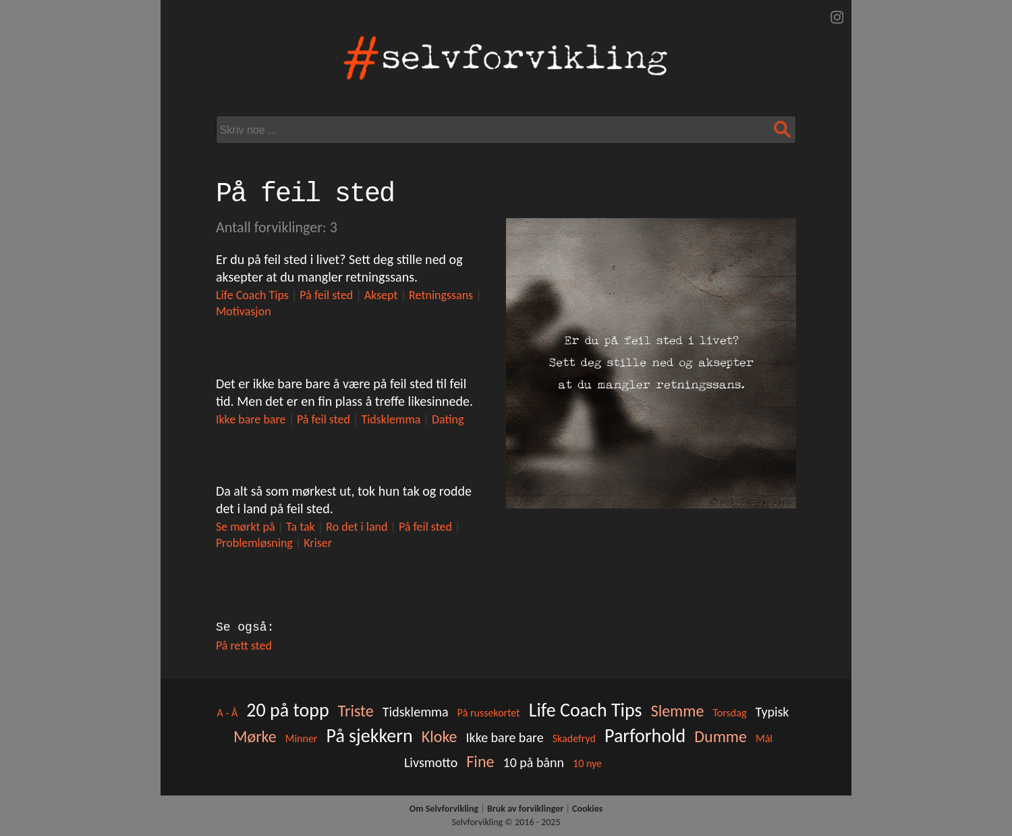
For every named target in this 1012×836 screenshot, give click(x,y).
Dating (448, 419)
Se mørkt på (245, 526)
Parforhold (645, 736)
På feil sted (326, 295)
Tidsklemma (390, 419)
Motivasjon (243, 311)
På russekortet (488, 712)
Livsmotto (430, 762)
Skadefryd (574, 738)
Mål (764, 738)
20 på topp (287, 710)
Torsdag (729, 712)
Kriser (318, 542)
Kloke (439, 736)
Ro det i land (356, 526)
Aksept (381, 295)
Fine (480, 761)
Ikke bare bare (251, 419)
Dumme (720, 736)
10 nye (587, 763)
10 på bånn (534, 762)
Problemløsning (254, 542)
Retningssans (441, 295)
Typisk (772, 712)
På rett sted (244, 645)
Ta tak (300, 526)
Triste (356, 711)
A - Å (227, 712)
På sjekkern (370, 736)
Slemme (677, 711)
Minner (301, 738)
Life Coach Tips (252, 295)
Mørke (255, 736)
